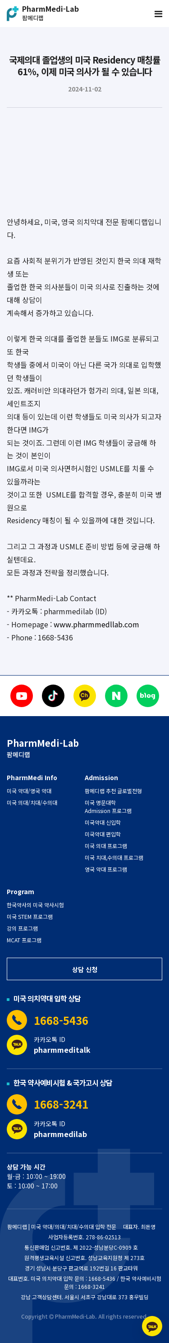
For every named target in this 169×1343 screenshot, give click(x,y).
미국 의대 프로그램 (106, 846)
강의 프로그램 (22, 928)
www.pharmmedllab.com (96, 624)
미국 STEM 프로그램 (30, 916)
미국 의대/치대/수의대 (32, 802)
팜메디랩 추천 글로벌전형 (113, 791)
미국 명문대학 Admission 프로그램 (108, 806)
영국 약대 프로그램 (106, 869)
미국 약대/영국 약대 (29, 791)
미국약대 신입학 (103, 822)
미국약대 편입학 (103, 834)
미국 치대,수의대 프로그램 (114, 857)
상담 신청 (84, 969)
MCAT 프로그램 (24, 940)
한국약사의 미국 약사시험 (35, 905)
